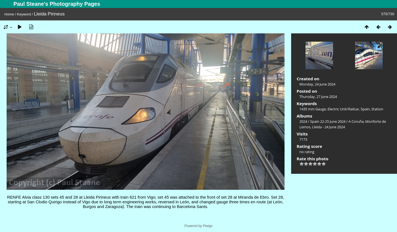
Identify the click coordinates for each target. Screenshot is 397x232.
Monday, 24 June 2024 (317, 84)
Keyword (24, 14)
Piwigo (208, 226)
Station (377, 108)
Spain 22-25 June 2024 (327, 121)
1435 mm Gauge (312, 108)
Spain (365, 108)
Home (9, 14)
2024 (303, 121)
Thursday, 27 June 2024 (318, 96)
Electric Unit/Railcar (343, 108)
